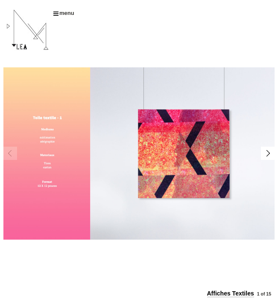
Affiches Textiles (230, 293)
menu (63, 13)
